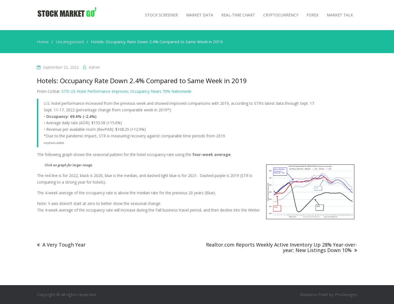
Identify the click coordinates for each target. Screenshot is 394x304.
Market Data (199, 15)
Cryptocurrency (280, 15)
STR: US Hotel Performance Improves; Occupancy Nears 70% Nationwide (127, 91)
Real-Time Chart (238, 15)
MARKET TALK (340, 15)
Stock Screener (161, 15)
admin (94, 67)
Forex (312, 15)
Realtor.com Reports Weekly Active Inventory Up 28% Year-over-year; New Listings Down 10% (281, 247)
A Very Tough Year (64, 244)
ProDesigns (346, 294)
